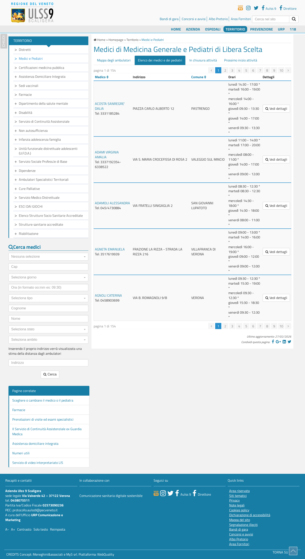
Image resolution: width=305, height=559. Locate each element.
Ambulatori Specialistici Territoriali (44, 179)
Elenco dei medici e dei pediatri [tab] (160, 60)
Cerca (50, 374)
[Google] (278, 342)
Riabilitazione (28, 233)
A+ (13, 529)
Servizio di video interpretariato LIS (37, 462)
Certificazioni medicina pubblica (41, 67)
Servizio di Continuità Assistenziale (44, 121)
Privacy (234, 500)
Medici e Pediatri (31, 58)
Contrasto (24, 529)
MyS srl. (72, 554)
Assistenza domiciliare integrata (35, 443)
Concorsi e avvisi (194, 18)
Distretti (25, 49)
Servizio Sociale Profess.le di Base (43, 161)
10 (281, 70)
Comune (198, 76)
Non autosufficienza (33, 130)
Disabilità (25, 112)
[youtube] (248, 8)
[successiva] (288, 70)
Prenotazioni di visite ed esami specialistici (42, 419)
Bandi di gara (169, 18)
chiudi (4, 41)
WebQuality (105, 554)
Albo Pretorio (218, 18)
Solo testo (40, 529)
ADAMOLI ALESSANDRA (112, 203)
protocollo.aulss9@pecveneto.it (35, 510)
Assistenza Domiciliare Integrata (42, 76)
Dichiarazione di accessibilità (249, 515)
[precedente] (211, 70)
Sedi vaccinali (28, 85)
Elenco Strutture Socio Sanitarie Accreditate (51, 215)
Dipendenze (27, 170)
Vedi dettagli (276, 108)
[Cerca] (270, 19)
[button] (48, 257)
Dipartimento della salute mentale (43, 103)
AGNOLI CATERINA (108, 295)
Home (176, 29)
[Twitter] (289, 342)
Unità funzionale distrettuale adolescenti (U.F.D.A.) (48, 151)
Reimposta (57, 529)
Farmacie (25, 94)
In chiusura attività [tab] (203, 60)
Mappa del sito (239, 519)
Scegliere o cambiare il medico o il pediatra (42, 400)
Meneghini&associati (48, 554)
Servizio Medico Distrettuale (39, 197)
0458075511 (20, 500)
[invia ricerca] (294, 19)
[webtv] (240, 8)
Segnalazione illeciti (243, 524)
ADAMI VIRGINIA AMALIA (107, 155)
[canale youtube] (163, 493)
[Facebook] (273, 342)
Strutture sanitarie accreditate (41, 224)
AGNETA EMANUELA (110, 249)
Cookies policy (239, 510)
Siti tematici (238, 495)
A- (7, 529)
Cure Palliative (29, 188)
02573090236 (53, 505)
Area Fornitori (241, 18)
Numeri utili (21, 453)
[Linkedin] (284, 342)
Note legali (237, 505)
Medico (101, 76)
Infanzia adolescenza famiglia (40, 139)
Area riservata (239, 490)
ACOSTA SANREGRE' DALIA (110, 106)
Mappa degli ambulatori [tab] (114, 60)
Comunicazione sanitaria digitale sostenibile (111, 495)
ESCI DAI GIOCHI (31, 206)
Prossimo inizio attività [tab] (240, 60)
